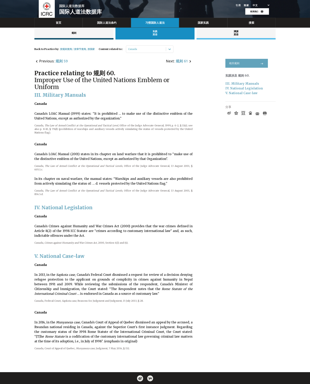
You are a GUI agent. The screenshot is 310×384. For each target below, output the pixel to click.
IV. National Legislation (244, 88)
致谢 (246, 5)
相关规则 (246, 63)
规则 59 (62, 61)
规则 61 (182, 61)
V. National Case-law (241, 93)
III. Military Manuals (242, 83)
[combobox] (128, 49)
